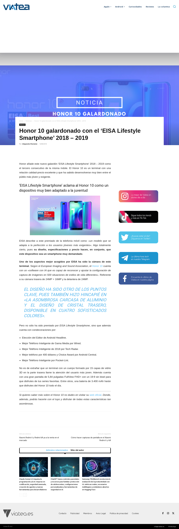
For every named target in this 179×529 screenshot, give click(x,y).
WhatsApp (172, 526)
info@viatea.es (159, 526)
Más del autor (77, 450)
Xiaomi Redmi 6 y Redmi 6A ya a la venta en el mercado (39, 439)
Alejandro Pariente (29, 144)
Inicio (21, 121)
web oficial (95, 395)
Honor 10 (97, 266)
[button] (174, 6)
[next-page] (25, 495)
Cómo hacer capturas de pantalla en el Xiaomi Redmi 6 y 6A (91, 439)
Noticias (29, 121)
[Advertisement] (89, 33)
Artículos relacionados (57, 450)
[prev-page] (21, 495)
